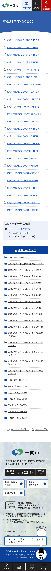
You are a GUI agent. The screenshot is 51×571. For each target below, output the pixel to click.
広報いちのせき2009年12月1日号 (23, 92)
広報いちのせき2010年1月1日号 (22, 77)
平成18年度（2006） (17, 412)
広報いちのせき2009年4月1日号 (22, 210)
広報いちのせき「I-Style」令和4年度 (24, 295)
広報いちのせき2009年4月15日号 (23, 203)
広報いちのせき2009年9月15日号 (23, 129)
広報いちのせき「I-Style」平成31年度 (25, 314)
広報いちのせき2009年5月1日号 (22, 195)
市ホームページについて (17, 531)
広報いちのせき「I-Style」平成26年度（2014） (25, 353)
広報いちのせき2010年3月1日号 (22, 48)
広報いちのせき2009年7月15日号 (23, 158)
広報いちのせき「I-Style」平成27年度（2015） (25, 344)
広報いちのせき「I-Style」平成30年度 (25, 320)
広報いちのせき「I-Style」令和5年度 (24, 289)
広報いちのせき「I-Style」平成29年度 (25, 327)
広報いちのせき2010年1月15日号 (23, 70)
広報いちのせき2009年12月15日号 (24, 84)
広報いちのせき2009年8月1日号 (22, 151)
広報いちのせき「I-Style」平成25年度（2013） (25, 362)
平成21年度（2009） (17, 393)
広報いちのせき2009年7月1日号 (22, 166)
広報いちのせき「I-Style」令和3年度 (24, 302)
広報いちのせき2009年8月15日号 (23, 144)
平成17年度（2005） (17, 418)
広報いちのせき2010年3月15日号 (23, 40)
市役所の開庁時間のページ (17, 522)
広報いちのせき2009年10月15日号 (24, 114)
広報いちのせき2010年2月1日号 (22, 62)
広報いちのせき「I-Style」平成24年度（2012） (25, 372)
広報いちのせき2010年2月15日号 (23, 55)
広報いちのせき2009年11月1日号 (23, 107)
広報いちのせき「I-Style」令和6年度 (24, 283)
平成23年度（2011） (17, 380)
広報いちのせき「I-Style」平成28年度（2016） (25, 334)
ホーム (11, 229)
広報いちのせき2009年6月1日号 (22, 181)
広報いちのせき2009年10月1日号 (23, 121)
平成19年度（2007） (17, 405)
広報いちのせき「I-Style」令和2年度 (24, 308)
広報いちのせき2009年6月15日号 (23, 173)
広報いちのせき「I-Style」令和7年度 (24, 276)
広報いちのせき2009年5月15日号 (23, 188)
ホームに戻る (40, 429)
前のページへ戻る (18, 429)
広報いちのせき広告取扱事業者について (26, 264)
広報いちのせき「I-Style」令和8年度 (24, 270)
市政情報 (25, 229)
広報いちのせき (21, 233)
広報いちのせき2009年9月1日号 (22, 136)
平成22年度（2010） (17, 386)
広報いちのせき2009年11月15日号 (24, 99)
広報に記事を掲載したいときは (22, 257)
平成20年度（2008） (17, 399)
